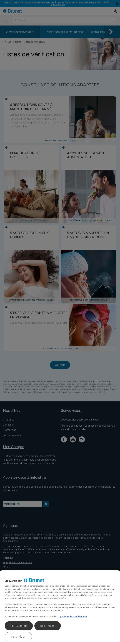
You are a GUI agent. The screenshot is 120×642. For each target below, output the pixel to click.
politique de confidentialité (73, 616)
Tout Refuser (47, 625)
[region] (60, 606)
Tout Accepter (19, 625)
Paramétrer (18, 636)
